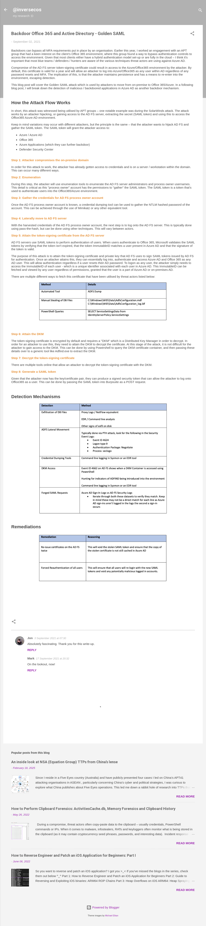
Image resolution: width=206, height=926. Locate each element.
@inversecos (27, 9)
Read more (185, 796)
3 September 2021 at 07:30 (50, 638)
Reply (31, 650)
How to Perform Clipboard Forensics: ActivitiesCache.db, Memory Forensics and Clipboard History (93, 809)
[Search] (200, 11)
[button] (192, 34)
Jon (30, 638)
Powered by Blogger (103, 907)
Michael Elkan (111, 915)
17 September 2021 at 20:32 (52, 658)
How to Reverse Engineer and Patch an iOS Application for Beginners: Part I (73, 855)
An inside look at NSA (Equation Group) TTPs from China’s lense (64, 762)
